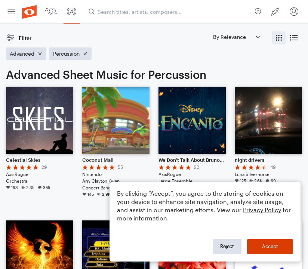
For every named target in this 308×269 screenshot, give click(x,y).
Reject (227, 246)
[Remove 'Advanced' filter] (26, 53)
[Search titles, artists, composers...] (170, 12)
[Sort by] (236, 36)
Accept (270, 246)
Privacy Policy (262, 209)
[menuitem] (11, 12)
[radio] (279, 37)
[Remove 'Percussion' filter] (70, 53)
